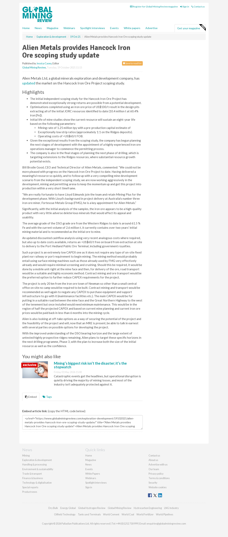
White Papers (92, 473)
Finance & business (32, 478)
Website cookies (158, 487)
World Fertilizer (145, 514)
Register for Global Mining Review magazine (154, 6)
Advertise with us (158, 464)
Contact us (198, 6)
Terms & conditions (159, 478)
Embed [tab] (31, 396)
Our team (154, 469)
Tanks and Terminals (89, 514)
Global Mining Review (34, 67)
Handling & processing (34, 464)
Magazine (52, 28)
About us (153, 460)
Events (114, 28)
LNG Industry (171, 508)
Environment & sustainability (37, 469)
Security (153, 482)
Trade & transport (32, 473)
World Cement (111, 514)
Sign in (184, 6)
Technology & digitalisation (37, 482)
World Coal (128, 514)
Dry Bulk (53, 508)
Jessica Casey (44, 63)
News (88, 464)
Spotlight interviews (92, 28)
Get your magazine (191, 27)
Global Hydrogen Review (91, 508)
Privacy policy (156, 473)
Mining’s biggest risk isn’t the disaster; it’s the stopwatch (90, 365)
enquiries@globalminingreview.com (166, 523)
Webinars (69, 28)
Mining (26, 455)
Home (26, 28)
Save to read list (132, 63)
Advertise (151, 28)
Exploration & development (37, 460)
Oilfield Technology (65, 514)
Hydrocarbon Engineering (148, 508)
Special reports (30, 487)
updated (28, 83)
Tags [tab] (47, 396)
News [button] (38, 28)
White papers (132, 28)
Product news (29, 491)
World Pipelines (164, 514)
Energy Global (68, 508)
